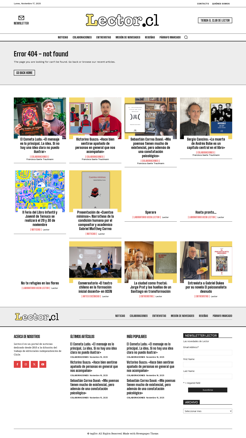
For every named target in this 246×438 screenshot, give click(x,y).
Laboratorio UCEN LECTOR (147, 217)
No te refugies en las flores (40, 283)
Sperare (150, 212)
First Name (189, 359)
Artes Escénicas (91, 296)
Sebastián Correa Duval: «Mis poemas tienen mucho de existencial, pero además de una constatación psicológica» (151, 147)
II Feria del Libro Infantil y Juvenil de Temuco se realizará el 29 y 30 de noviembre (39, 218)
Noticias (36, 229)
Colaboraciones (39, 156)
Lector (46, 229)
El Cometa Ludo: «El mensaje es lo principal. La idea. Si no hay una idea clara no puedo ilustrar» (39, 145)
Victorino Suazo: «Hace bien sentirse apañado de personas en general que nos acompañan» (95, 145)
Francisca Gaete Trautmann (39, 159)
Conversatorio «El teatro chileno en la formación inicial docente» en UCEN (95, 287)
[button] (186, 37)
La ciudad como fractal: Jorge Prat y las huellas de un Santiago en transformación (150, 287)
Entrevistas (146, 296)
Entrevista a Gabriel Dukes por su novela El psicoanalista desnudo (206, 287)
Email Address (191, 347)
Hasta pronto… (206, 212)
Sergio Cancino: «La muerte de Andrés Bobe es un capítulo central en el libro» (206, 143)
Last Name (189, 371)
